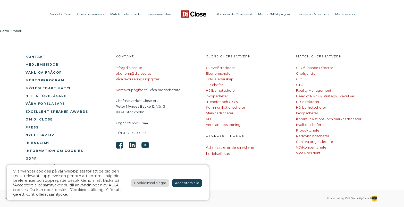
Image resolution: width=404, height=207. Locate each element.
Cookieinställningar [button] (150, 183)
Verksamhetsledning (223, 125)
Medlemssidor (345, 14)
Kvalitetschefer (308, 125)
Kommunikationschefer (225, 107)
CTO (300, 85)
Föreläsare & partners (313, 14)
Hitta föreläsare (46, 96)
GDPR (31, 158)
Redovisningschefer (312, 136)
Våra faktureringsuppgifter (137, 79)
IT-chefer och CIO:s (222, 102)
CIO (299, 79)
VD (208, 119)
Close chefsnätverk (91, 14)
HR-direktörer (307, 102)
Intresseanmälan (158, 14)
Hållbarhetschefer (221, 90)
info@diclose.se (129, 68)
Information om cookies (54, 151)
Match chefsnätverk (125, 14)
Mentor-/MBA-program (275, 14)
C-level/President (220, 68)
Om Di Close (39, 119)
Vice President (308, 153)
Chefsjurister (306, 73)
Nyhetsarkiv (40, 135)
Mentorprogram (45, 80)
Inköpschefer (217, 96)
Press (32, 127)
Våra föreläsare (45, 104)
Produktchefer (308, 130)
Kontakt (36, 57)
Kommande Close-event (234, 14)
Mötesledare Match (49, 88)
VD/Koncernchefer (312, 147)
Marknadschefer (219, 113)
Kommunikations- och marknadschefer (328, 119)
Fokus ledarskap (219, 79)
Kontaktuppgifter (130, 90)
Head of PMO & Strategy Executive (325, 96)
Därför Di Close (60, 14)
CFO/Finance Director (314, 68)
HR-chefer (214, 85)
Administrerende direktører (230, 147)
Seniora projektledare (314, 142)
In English (37, 143)
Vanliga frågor (44, 72)
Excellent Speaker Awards (57, 112)
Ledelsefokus (218, 153)
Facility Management (313, 90)
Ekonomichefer (219, 73)
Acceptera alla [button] (187, 183)
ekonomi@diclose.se (133, 73)
